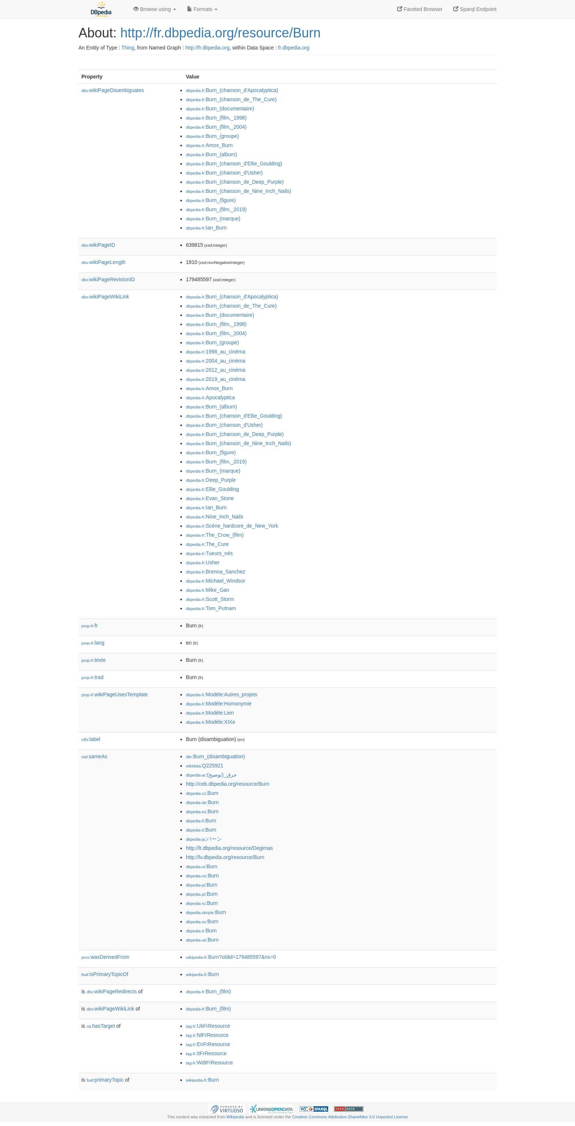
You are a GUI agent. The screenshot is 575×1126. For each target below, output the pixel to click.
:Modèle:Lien (210, 713)
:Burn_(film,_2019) (216, 209)
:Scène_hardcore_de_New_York (232, 526)
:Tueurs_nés (209, 553)
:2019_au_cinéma (215, 379)
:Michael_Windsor (215, 581)
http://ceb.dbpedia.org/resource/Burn (227, 784)
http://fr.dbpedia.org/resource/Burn (220, 32)
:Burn (202, 793)
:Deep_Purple (211, 480)
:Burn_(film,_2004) (216, 127)
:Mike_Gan (207, 590)
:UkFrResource (208, 1026)
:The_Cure (207, 544)
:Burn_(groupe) (212, 136)
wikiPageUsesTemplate (114, 694)
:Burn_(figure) (211, 200)
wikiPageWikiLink (105, 297)
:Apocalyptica (210, 397)
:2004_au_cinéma (215, 361)
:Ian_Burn (206, 228)
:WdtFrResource (209, 1063)
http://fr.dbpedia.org (207, 48)
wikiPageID (98, 245)
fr (89, 625)
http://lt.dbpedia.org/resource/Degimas (229, 848)
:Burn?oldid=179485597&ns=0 (231, 957)
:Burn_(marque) (213, 218)
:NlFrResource (207, 1035)
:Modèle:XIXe (210, 722)
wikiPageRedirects (112, 991)
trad (92, 677)
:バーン (204, 839)
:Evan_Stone (210, 498)
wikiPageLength (103, 262)
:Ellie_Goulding (212, 489)
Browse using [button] (154, 9)
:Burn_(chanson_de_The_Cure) (231, 99)
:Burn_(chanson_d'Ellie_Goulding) (234, 163)
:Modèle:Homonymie (219, 704)
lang (93, 643)
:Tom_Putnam (211, 608)
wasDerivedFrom (105, 957)
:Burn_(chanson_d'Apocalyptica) (232, 90)
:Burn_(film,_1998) (216, 118)
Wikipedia (235, 1117)
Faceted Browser (420, 9)
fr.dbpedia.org (294, 48)
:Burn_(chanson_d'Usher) (224, 173)
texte (93, 660)
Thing (127, 48)
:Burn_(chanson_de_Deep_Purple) (235, 182)
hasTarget (101, 1026)
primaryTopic (105, 1080)
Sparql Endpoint (475, 9)
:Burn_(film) (208, 991)
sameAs (94, 756)
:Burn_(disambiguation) (215, 756)
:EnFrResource (208, 1044)
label (90, 739)
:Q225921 (204, 766)
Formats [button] (202, 9)
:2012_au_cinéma (215, 370)
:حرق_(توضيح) (211, 775)
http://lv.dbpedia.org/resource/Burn (225, 857)
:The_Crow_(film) (215, 535)
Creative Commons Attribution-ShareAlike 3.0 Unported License (350, 1117)
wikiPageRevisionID (108, 279)
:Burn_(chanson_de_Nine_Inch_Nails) (238, 191)
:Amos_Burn (209, 145)
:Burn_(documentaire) (220, 108)
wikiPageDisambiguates (112, 90)
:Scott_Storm (210, 599)
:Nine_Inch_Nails (214, 517)
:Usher (203, 562)
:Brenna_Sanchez (215, 572)
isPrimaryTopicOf (104, 974)
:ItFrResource (206, 1053)
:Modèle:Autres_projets (221, 694)
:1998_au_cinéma (215, 352)
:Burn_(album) (211, 154)
